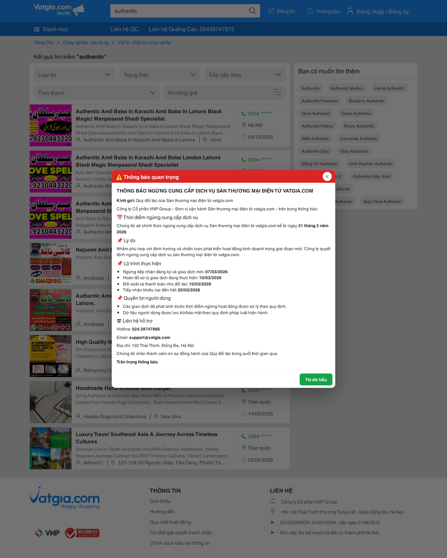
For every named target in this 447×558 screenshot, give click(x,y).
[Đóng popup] (327, 176)
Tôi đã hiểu (316, 379)
